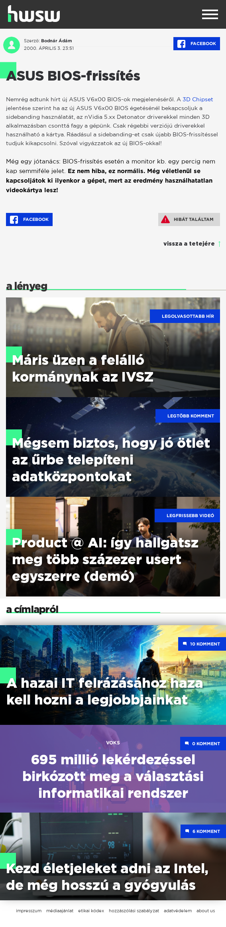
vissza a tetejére (189, 244)
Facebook (196, 44)
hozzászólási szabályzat (134, 910)
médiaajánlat (59, 910)
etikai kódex (91, 910)
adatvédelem (178, 910)
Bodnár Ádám (56, 40)
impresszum (28, 910)
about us (206, 910)
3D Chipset (198, 99)
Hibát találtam (187, 219)
